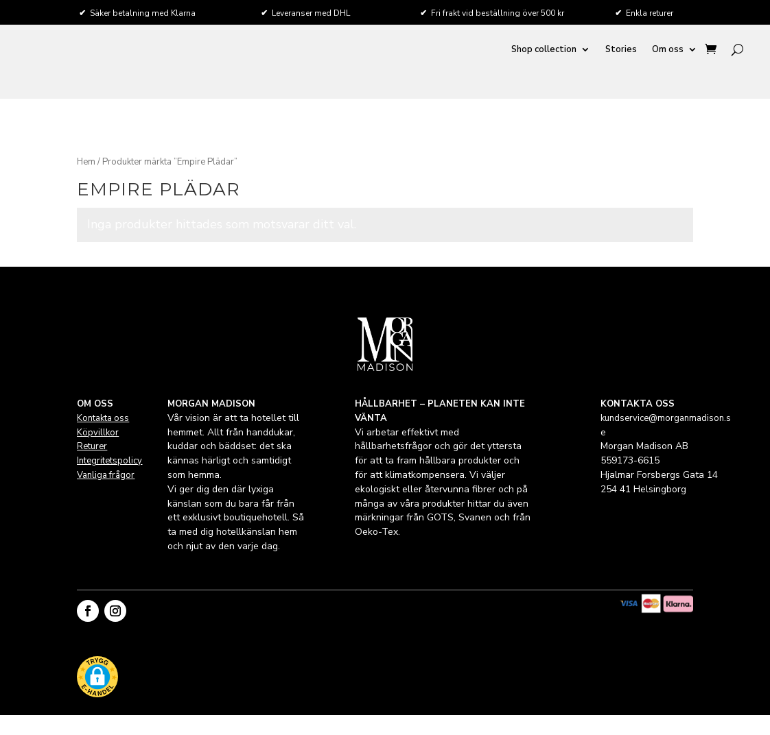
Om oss (668, 50)
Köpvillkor (98, 432)
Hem (86, 162)
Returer (92, 446)
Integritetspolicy (109, 461)
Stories (621, 50)
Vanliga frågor (106, 475)
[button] (97, 678)
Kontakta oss (103, 418)
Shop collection (543, 50)
